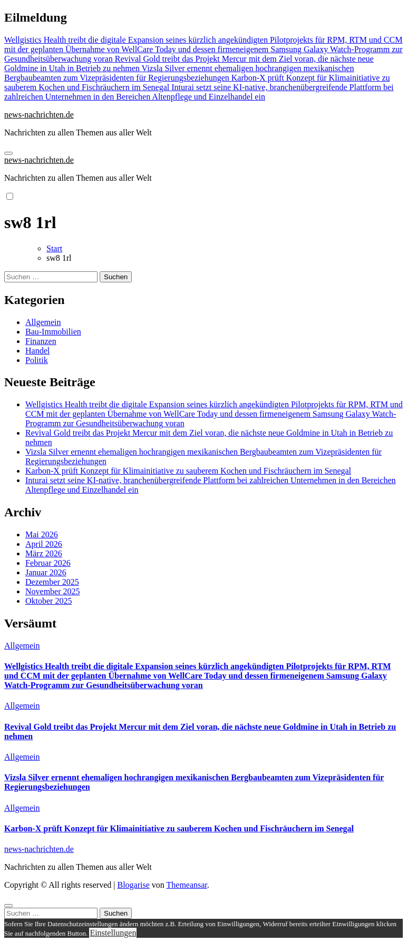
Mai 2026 (41, 534)
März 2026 (43, 553)
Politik (36, 360)
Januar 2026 (45, 572)
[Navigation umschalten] (8, 153)
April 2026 (43, 543)
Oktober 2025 (48, 600)
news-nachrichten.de (39, 114)
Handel (37, 350)
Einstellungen (113, 932)
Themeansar (187, 884)
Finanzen (40, 341)
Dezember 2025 (52, 581)
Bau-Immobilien (53, 331)
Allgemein (43, 322)
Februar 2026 (48, 562)
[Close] (8, 905)
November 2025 (52, 591)
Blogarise (133, 884)
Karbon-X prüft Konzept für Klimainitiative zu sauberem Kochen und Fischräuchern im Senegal (188, 470)
